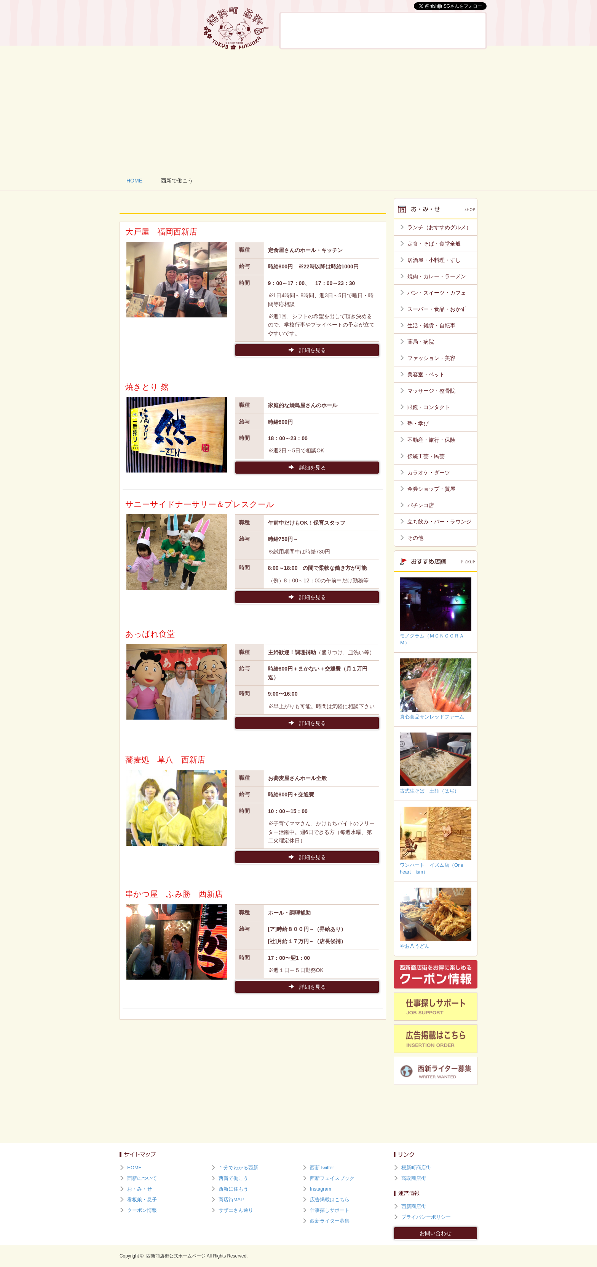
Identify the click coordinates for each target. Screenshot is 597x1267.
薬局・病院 (420, 342)
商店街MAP (231, 1199)
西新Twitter (322, 1167)
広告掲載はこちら (330, 1199)
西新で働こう (424, 30)
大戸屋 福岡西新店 (161, 231)
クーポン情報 (142, 1210)
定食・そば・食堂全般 (434, 244)
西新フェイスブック (332, 1178)
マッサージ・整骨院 (431, 391)
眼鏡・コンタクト (428, 407)
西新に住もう (463, 30)
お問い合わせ (436, 1233)
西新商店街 (413, 1206)
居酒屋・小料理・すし (434, 260)
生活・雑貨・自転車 (431, 325)
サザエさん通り (236, 1210)
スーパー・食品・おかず (436, 309)
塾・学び (418, 423)
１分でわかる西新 (238, 1167)
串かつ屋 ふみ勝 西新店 (174, 894)
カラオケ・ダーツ (428, 472)
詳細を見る (307, 350)
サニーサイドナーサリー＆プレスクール (199, 504)
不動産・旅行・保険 (431, 440)
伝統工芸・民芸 (426, 456)
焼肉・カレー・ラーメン (436, 276)
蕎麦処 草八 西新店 (165, 759)
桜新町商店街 (416, 1167)
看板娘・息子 (384, 30)
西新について (304, 30)
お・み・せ (344, 30)
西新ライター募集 (330, 1221)
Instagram (320, 1189)
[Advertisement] (298, 110)
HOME (134, 181)
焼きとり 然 (147, 386)
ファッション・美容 (431, 358)
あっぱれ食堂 (150, 634)
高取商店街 (413, 1178)
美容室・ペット (426, 374)
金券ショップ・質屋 (431, 489)
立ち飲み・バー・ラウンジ (439, 522)
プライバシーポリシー (426, 1217)
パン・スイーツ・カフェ (436, 293)
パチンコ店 (420, 505)
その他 (415, 538)
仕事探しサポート (330, 1210)
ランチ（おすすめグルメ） (439, 227)
